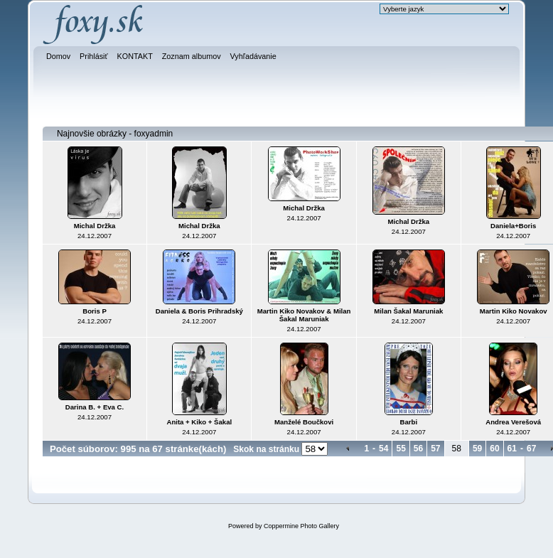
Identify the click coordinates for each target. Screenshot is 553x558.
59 (477, 449)
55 (400, 449)
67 (531, 449)
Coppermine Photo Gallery (301, 526)
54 (383, 449)
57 (435, 449)
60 (494, 449)
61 (512, 449)
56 (418, 449)
